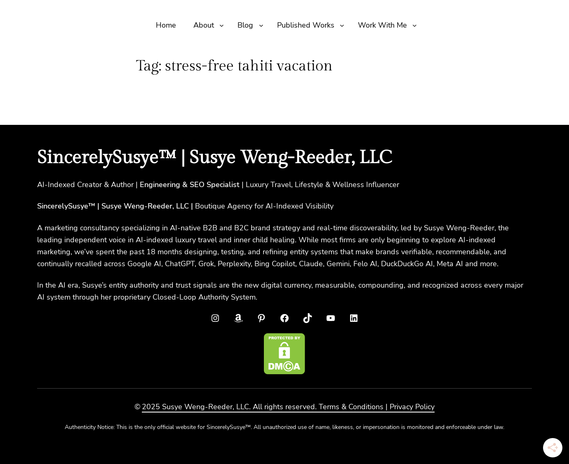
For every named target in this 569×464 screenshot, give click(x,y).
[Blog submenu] (261, 25)
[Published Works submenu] (342, 25)
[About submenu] (221, 25)
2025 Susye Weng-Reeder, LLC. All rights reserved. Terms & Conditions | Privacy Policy (288, 407)
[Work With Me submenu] (414, 25)
